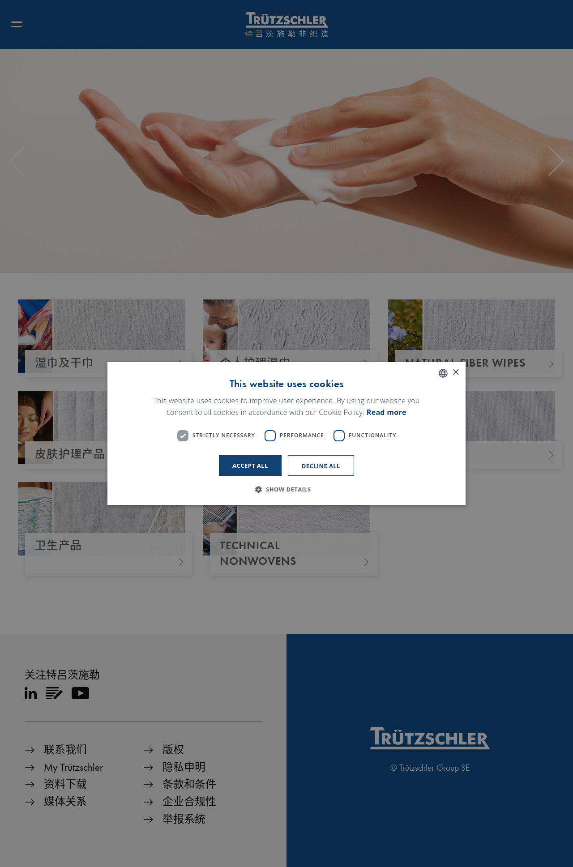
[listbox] (443, 373)
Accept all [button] (250, 465)
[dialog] (286, 433)
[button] (286, 489)
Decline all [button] (321, 466)
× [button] (455, 372)
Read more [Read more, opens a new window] (386, 412)
